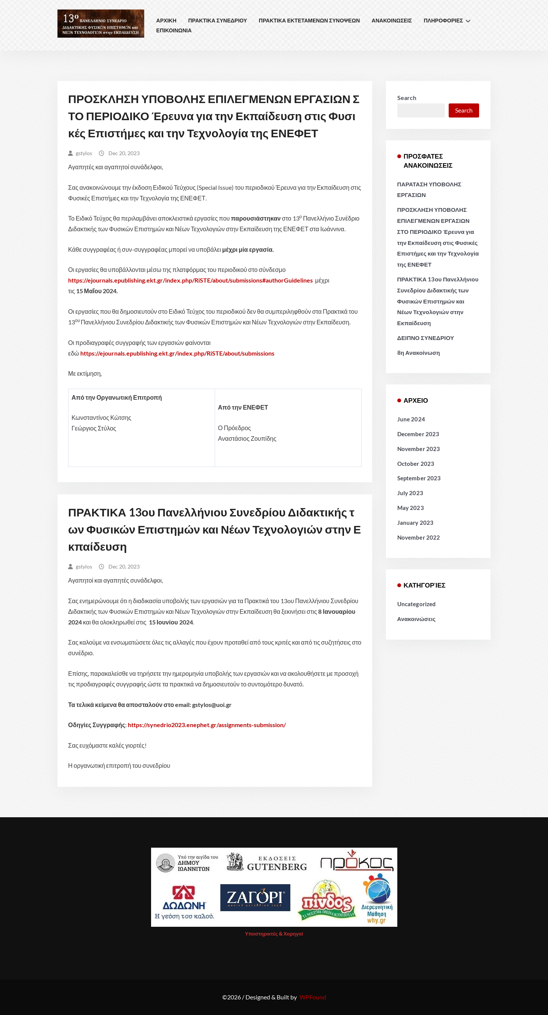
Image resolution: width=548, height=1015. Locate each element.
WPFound (312, 997)
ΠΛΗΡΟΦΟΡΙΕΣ (443, 20)
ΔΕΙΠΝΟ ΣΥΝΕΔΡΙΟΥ (425, 337)
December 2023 (418, 433)
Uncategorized (416, 603)
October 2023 (416, 463)
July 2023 (410, 492)
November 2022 (418, 537)
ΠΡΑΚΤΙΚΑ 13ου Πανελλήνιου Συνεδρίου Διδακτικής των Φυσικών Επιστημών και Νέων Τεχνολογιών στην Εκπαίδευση (214, 529)
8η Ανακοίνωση (418, 352)
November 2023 (418, 448)
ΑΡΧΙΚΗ (166, 20)
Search (406, 97)
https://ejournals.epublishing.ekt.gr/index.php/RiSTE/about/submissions (177, 353)
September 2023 (419, 478)
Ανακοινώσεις (416, 618)
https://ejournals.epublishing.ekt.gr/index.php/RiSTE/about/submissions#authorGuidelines (190, 280)
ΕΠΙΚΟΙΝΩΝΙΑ (174, 30)
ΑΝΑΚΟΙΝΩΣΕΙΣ (392, 20)
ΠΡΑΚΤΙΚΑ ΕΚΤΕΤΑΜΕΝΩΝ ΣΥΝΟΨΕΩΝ (309, 20)
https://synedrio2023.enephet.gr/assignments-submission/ (207, 724)
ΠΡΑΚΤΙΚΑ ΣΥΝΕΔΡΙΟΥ (217, 20)
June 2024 (411, 419)
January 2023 (415, 522)
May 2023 (410, 507)
